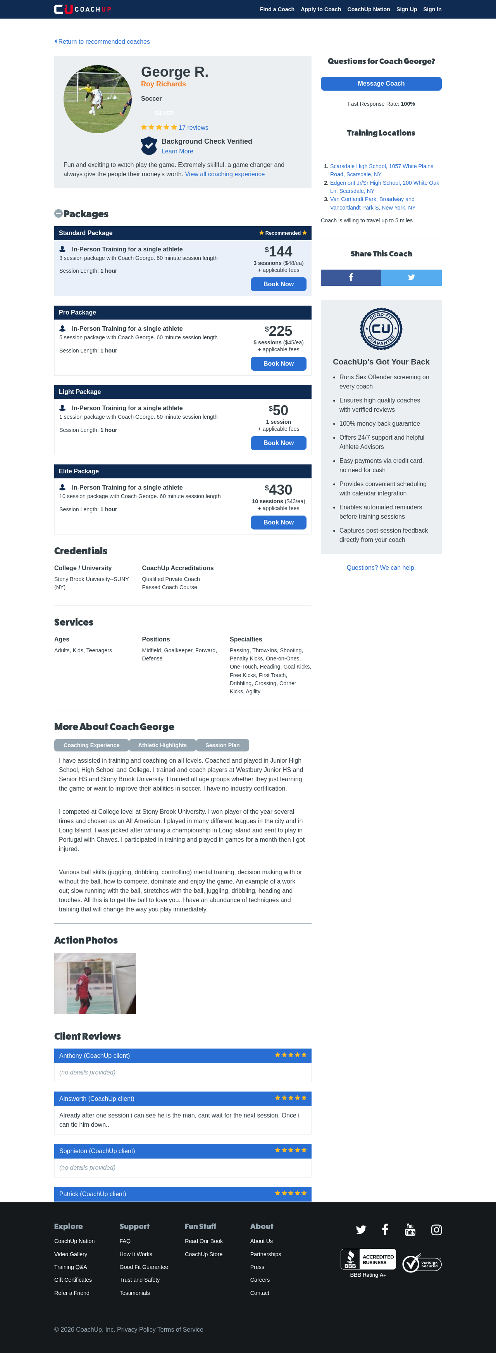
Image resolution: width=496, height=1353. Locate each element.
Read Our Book (204, 1241)
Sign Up (406, 9)
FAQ (125, 1241)
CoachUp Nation (368, 9)
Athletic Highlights (162, 745)
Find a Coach (277, 9)
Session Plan (222, 745)
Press (257, 1267)
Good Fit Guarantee (144, 1267)
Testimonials (135, 1293)
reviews (193, 127)
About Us (261, 1241)
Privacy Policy (136, 1329)
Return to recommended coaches (102, 41)
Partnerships (265, 1254)
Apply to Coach (321, 9)
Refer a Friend (72, 1293)
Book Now (279, 284)
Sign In (433, 9)
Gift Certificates (73, 1280)
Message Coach (381, 83)
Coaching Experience (92, 745)
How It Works (136, 1254)
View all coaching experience (225, 174)
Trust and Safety (140, 1280)
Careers (260, 1280)
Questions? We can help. (381, 567)
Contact (259, 1293)
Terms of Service (180, 1329)
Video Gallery (70, 1254)
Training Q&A (70, 1267)
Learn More (177, 151)
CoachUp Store (203, 1254)
